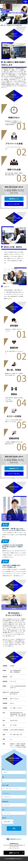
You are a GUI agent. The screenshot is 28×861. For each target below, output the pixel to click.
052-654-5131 (14, 190)
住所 (3, 809)
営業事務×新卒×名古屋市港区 (14, 25)
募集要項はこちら (14, 199)
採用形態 (4, 818)
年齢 (3, 777)
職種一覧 (3, 25)
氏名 (3, 769)
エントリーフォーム (10, 2)
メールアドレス (6, 793)
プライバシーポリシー (14, 848)
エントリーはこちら (14, 204)
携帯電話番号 (5, 801)
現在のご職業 (5, 785)
